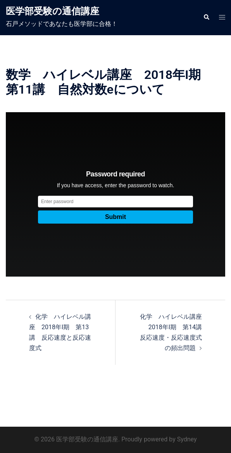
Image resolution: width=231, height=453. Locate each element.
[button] (206, 17)
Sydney (187, 439)
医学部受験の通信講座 (52, 11)
